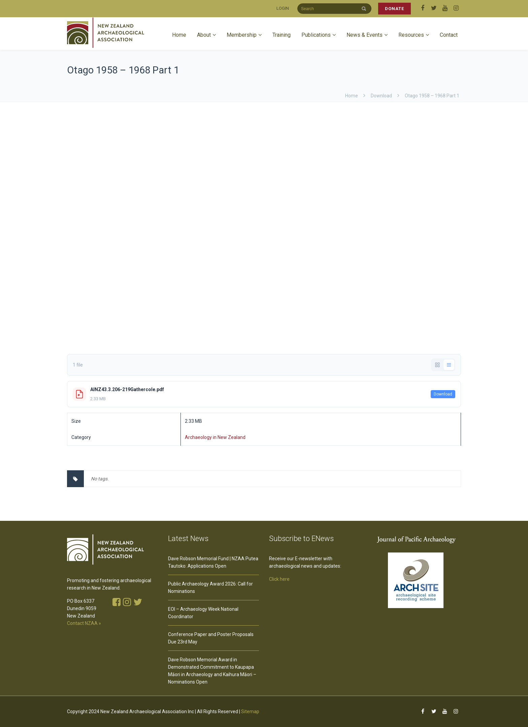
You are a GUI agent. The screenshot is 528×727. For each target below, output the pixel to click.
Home (179, 35)
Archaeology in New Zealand (215, 437)
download (381, 95)
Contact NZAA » (84, 623)
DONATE (394, 8)
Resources (411, 35)
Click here (279, 579)
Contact (449, 35)
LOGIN (282, 8)
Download (443, 394)
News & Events (364, 35)
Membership (242, 35)
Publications (316, 35)
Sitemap (250, 711)
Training (281, 35)
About (204, 35)
